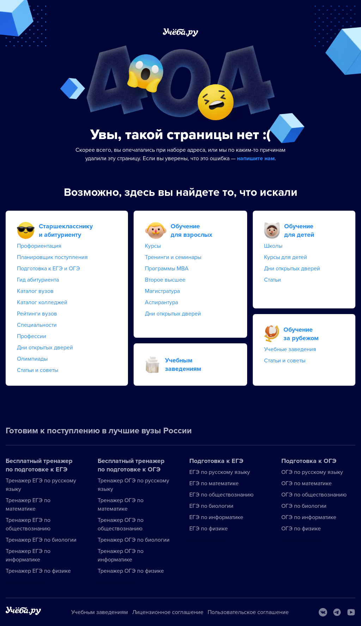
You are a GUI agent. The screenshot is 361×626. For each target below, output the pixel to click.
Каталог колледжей (42, 302)
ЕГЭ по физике (208, 528)
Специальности (37, 325)
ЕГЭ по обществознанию (221, 494)
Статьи (272, 279)
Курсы (153, 245)
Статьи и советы (37, 370)
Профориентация (39, 245)
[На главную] (23, 612)
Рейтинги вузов (37, 313)
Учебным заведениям (99, 612)
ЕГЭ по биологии (211, 506)
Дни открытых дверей (45, 347)
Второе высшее (165, 279)
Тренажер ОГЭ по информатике (120, 555)
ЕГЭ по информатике (216, 517)
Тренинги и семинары (173, 257)
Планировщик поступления (52, 257)
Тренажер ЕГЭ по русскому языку (41, 485)
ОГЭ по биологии (303, 506)
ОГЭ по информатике (308, 517)
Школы (273, 245)
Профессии (31, 336)
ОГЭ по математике (306, 483)
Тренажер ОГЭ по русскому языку (133, 485)
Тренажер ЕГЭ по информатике (28, 555)
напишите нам (256, 158)
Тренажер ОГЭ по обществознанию (120, 524)
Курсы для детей (285, 257)
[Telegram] (337, 612)
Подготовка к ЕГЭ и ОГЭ (48, 268)
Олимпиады (32, 358)
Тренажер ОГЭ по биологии (134, 539)
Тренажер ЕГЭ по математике (28, 504)
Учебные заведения (290, 349)
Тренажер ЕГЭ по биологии (41, 539)
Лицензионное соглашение (167, 612)
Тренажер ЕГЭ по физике (38, 570)
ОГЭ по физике (301, 528)
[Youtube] (351, 612)
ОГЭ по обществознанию (314, 494)
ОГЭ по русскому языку (312, 472)
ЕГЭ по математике (214, 483)
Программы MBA (167, 268)
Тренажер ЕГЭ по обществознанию (28, 524)
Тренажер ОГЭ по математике (120, 504)
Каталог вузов (35, 291)
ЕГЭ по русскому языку (219, 472)
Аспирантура (161, 302)
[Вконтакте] (323, 612)
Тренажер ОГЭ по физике (131, 570)
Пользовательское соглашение (248, 612)
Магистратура (162, 291)
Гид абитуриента (38, 279)
